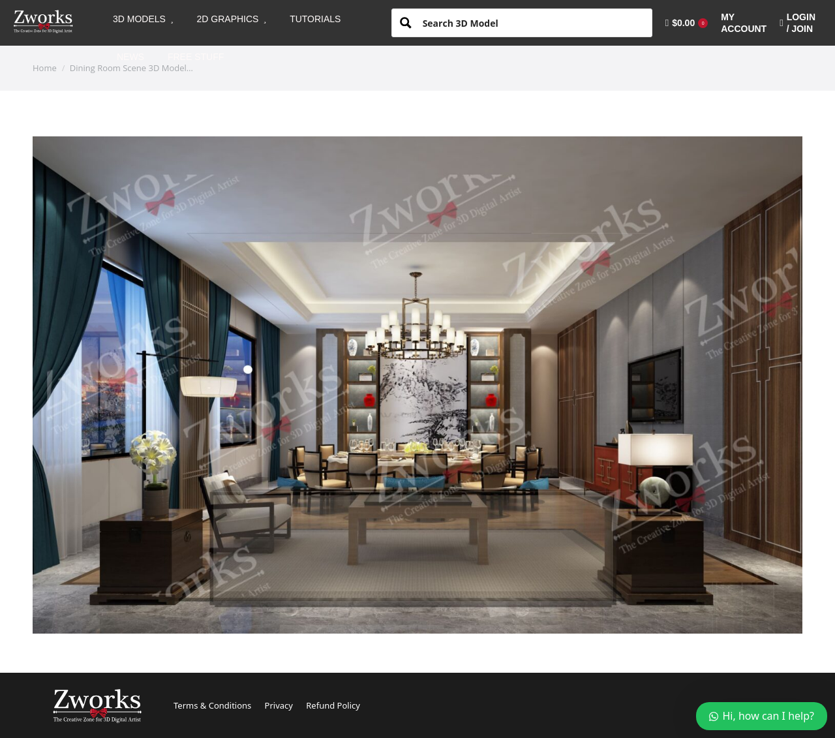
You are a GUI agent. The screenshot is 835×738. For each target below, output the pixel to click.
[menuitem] (143, 19)
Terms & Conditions (212, 705)
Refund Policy (333, 705)
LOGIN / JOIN (797, 23)
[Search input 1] (532, 22)
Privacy (279, 705)
